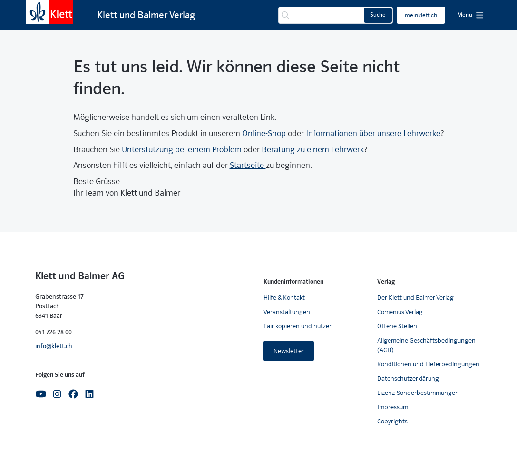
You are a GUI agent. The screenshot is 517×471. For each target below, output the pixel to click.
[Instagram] (57, 394)
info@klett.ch (53, 346)
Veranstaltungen (286, 312)
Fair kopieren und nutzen (298, 326)
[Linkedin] (89, 394)
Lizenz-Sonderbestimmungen (418, 393)
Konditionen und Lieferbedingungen (428, 364)
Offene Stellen (397, 326)
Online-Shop (264, 133)
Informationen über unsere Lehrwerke (373, 133)
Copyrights (392, 421)
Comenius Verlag (400, 312)
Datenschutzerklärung (408, 378)
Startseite (248, 165)
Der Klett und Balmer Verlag (415, 298)
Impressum (392, 407)
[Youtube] (41, 394)
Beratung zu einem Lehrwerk (313, 150)
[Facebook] (73, 394)
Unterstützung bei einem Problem (182, 150)
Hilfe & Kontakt (284, 298)
